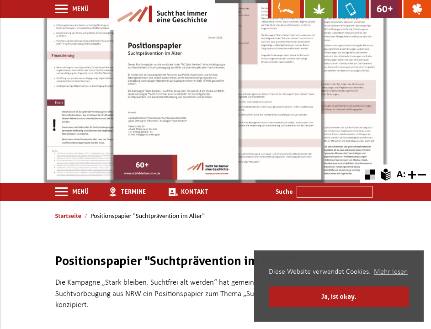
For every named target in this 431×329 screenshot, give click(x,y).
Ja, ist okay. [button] (339, 296)
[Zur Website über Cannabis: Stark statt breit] (316, 9)
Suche (284, 191)
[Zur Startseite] (162, 15)
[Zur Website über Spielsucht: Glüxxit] (415, 9)
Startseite (68, 216)
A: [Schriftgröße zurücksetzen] (400, 173)
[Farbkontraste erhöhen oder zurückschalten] (370, 173)
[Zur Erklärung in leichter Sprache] (385, 173)
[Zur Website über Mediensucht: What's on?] (349, 9)
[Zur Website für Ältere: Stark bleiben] (382, 9)
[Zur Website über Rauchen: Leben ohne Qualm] (284, 9)
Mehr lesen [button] (391, 272)
